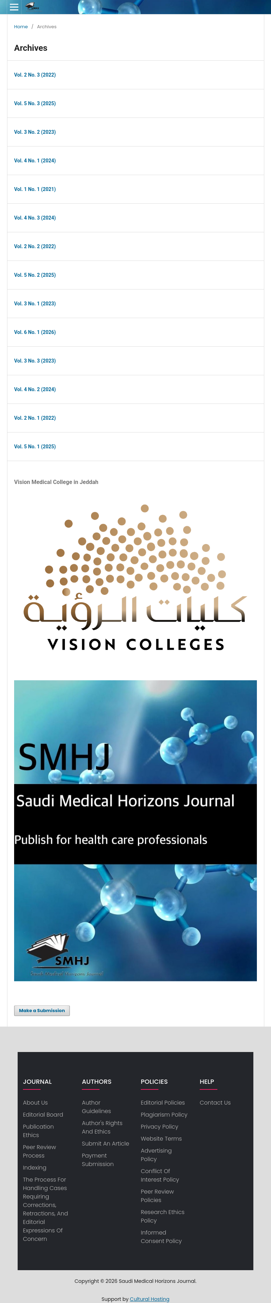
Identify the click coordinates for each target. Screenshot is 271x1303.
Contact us (215, 1103)
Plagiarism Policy (164, 1115)
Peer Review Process (39, 1151)
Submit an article (105, 1144)
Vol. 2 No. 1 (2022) (35, 418)
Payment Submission (98, 1160)
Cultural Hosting (149, 1299)
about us (35, 1103)
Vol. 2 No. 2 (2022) (35, 246)
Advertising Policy (156, 1155)
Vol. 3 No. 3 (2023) (35, 361)
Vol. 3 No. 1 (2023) (35, 303)
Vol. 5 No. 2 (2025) (35, 275)
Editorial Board (43, 1115)
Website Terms (161, 1139)
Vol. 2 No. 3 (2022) (35, 75)
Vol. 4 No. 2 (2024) (35, 389)
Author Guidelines (96, 1107)
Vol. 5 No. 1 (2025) (35, 446)
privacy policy (159, 1127)
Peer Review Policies (157, 1196)
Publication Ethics (38, 1131)
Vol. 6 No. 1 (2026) (35, 332)
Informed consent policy (161, 1237)
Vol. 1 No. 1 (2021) (35, 189)
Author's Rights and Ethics (102, 1127)
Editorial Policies (163, 1103)
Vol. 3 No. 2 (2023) (35, 132)
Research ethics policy (163, 1216)
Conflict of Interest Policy (160, 1175)
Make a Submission (42, 1010)
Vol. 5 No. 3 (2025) (35, 103)
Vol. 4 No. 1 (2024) (35, 160)
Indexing (35, 1168)
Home (21, 26)
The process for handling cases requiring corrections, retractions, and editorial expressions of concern (45, 1209)
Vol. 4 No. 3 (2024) (35, 218)
